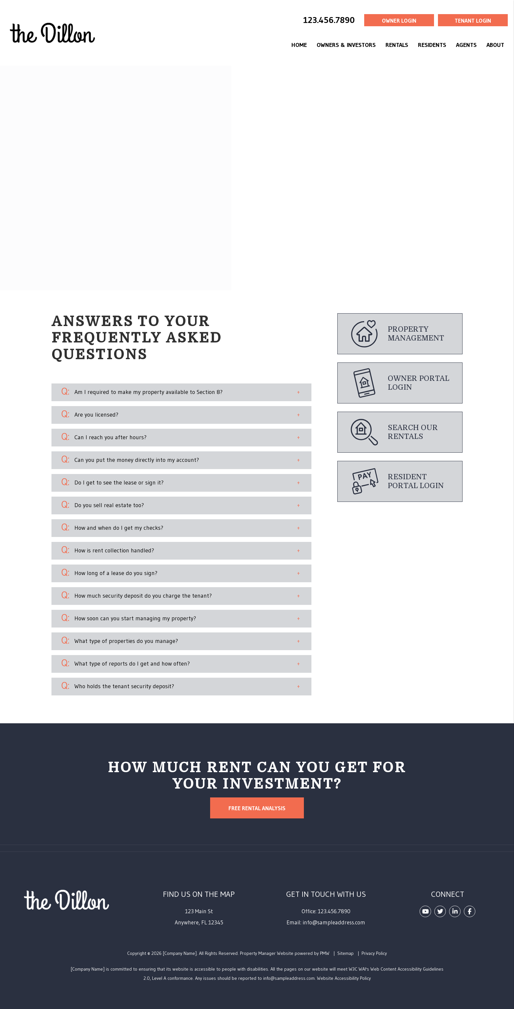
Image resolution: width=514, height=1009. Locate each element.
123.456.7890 (329, 20)
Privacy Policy (374, 953)
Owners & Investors (346, 45)
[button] (181, 392)
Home (299, 45)
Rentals (397, 45)
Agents (466, 45)
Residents (432, 45)
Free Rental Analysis (257, 808)
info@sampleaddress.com (334, 922)
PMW (324, 953)
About (495, 45)
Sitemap (345, 953)
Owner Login (399, 20)
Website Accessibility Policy (344, 978)
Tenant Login (473, 20)
